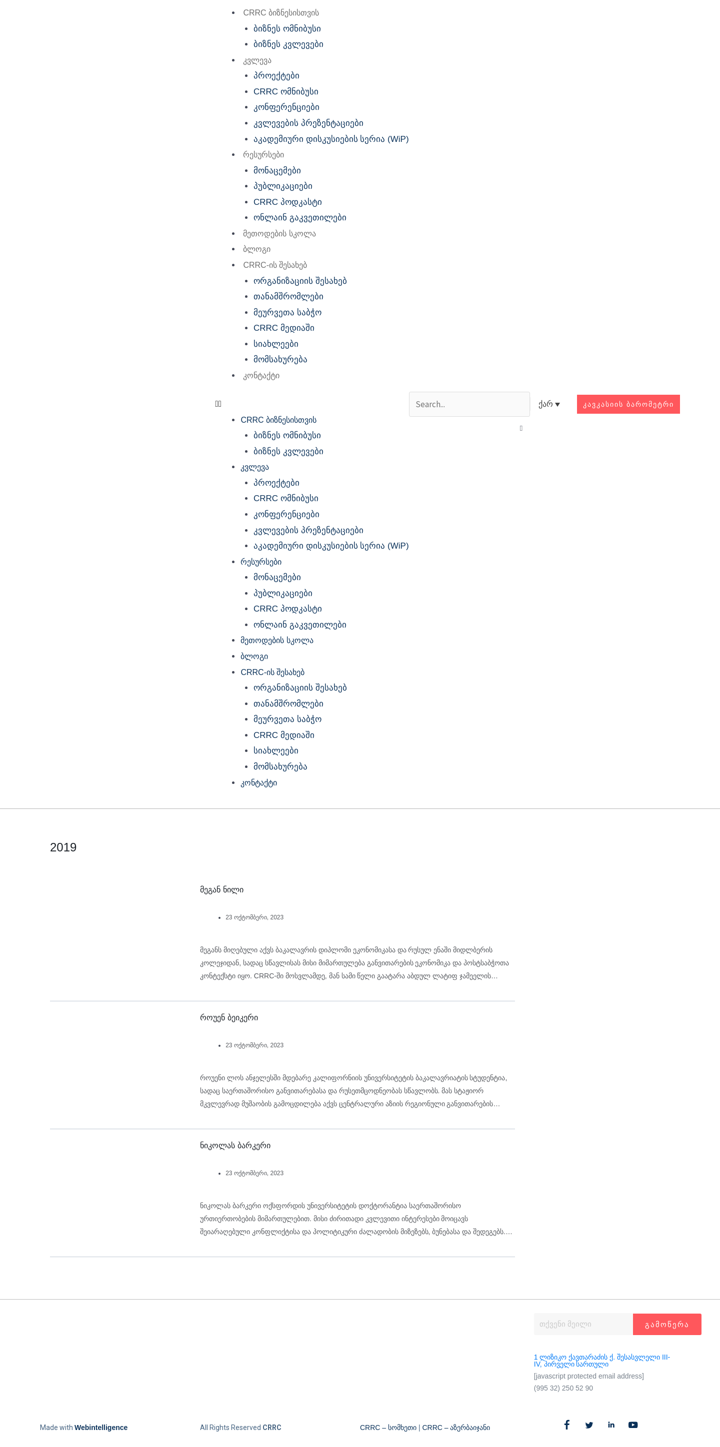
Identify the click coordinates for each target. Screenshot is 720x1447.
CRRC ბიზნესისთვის (281, 12)
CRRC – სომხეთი (388, 1428)
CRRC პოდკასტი (288, 202)
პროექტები (277, 75)
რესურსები (263, 154)
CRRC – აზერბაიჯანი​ (456, 1428)
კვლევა (257, 60)
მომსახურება (281, 359)
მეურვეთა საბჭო (288, 312)
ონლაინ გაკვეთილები (300, 217)
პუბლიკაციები (283, 186)
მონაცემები (277, 170)
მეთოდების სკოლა (279, 233)
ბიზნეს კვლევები (289, 44)
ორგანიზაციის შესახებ (300, 281)
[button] (311, 404)
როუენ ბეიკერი (229, 1017)
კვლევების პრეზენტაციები (309, 123)
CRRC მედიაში (284, 328)
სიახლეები (276, 344)
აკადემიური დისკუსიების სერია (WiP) (331, 139)
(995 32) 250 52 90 (563, 1388)
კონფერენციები (287, 107)
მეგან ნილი (221, 889)
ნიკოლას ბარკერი (235, 1145)
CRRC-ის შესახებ (275, 265)
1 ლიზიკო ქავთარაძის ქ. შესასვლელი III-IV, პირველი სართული (602, 1360)
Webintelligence (101, 1428)
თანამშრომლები (289, 296)
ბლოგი (256, 249)
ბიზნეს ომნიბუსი (287, 28)
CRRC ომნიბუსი (286, 91)
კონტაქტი (261, 375)
